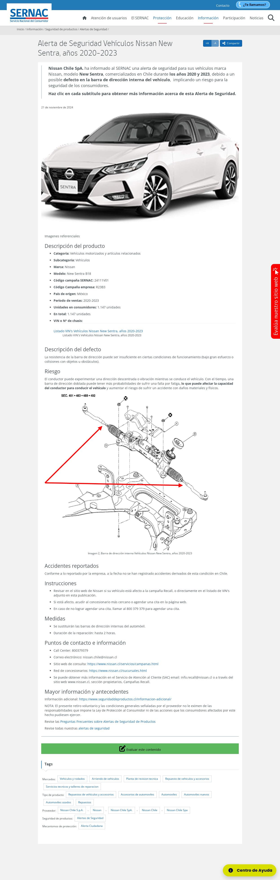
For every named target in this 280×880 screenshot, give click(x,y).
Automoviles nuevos (196, 794)
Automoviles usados (58, 802)
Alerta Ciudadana (92, 826)
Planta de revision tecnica (142, 779)
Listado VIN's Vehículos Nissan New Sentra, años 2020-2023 (98, 331)
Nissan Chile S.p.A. (71, 810)
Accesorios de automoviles (137, 794)
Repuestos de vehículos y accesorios (91, 794)
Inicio (20, 29)
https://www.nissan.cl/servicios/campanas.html (122, 664)
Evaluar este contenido (140, 748)
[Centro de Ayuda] (251, 870)
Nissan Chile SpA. (121, 810)
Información (208, 17)
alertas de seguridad (94, 728)
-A (216, 43)
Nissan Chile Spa (177, 810)
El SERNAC (140, 17)
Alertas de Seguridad (93, 29)
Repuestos (84, 802)
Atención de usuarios (109, 17)
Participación (234, 17)
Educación (184, 17)
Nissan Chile (149, 810)
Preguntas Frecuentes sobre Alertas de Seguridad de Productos (108, 721)
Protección (162, 17)
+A (208, 43)
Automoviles (169, 794)
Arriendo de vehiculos (105, 779)
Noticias (256, 17)
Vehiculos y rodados (72, 779)
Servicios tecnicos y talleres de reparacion (72, 786)
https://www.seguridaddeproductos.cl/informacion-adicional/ (125, 699)
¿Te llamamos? (254, 4)
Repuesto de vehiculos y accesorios (187, 779)
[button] (271, 18)
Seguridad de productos (61, 29)
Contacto (222, 5)
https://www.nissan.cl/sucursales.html (118, 670)
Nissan (97, 810)
